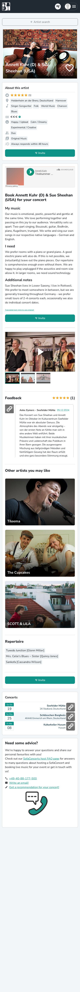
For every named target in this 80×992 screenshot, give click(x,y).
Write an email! (19, 783)
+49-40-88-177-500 (23, 778)
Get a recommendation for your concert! (34, 787)
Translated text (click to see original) (19, 310)
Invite (41, 153)
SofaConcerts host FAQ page (41, 759)
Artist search (42, 22)
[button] (71, 6)
